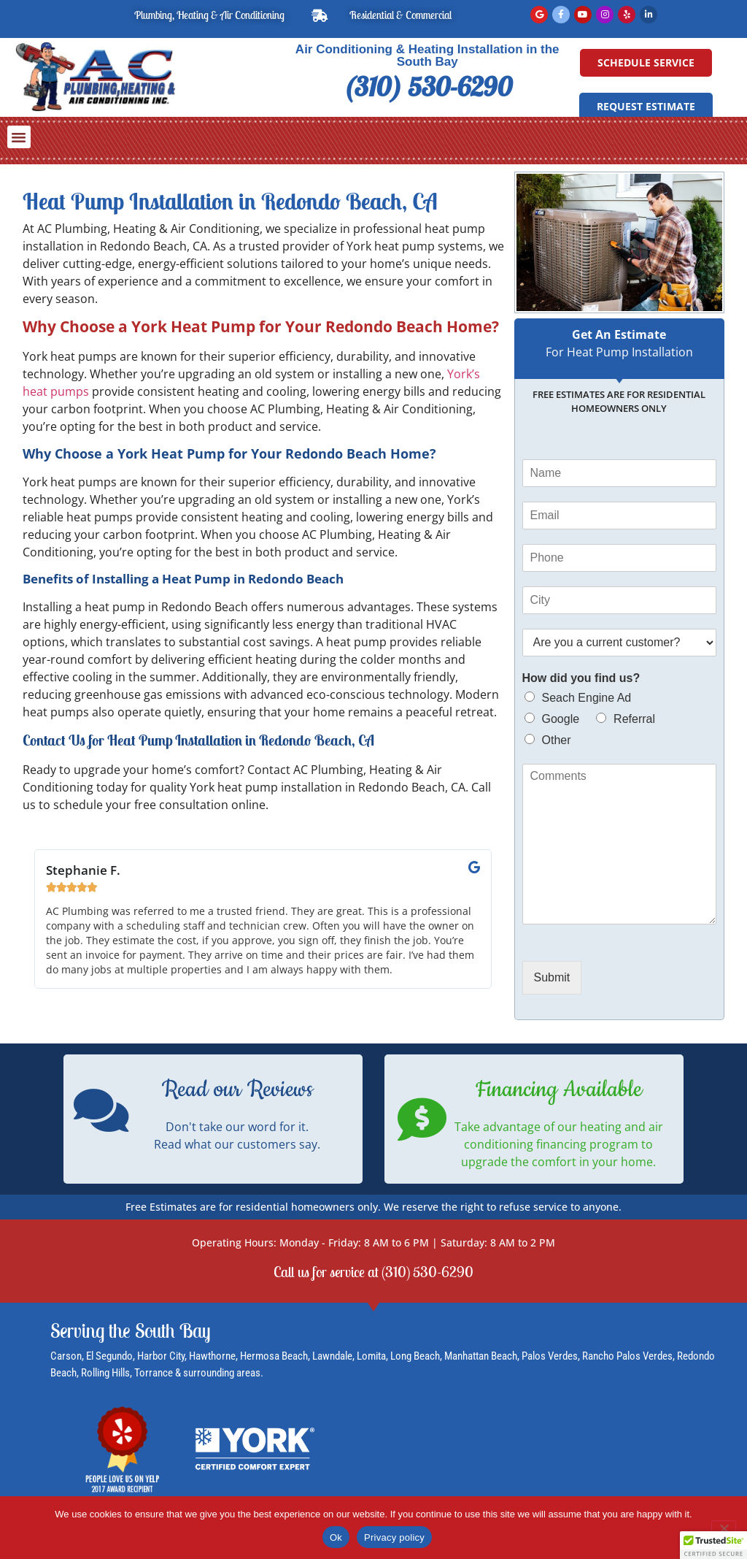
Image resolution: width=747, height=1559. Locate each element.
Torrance (154, 1372)
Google (561, 719)
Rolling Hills (105, 1372)
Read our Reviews (237, 1089)
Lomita (371, 1356)
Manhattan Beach (480, 1356)
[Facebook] (561, 14)
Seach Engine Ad (587, 698)
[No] (723, 1526)
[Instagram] (605, 14)
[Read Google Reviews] (539, 14)
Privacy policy (394, 1537)
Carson (66, 1356)
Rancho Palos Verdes (627, 1356)
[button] (19, 137)
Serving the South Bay (130, 1330)
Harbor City (161, 1356)
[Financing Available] (422, 1119)
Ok (336, 1537)
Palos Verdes (550, 1356)
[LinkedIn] (648, 14)
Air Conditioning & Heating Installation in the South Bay (427, 55)
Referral (634, 719)
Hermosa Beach (274, 1356)
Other (556, 740)
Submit (552, 977)
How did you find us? (581, 678)
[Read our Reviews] (101, 1110)
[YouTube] (583, 14)
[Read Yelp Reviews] (626, 14)
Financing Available (559, 1089)
